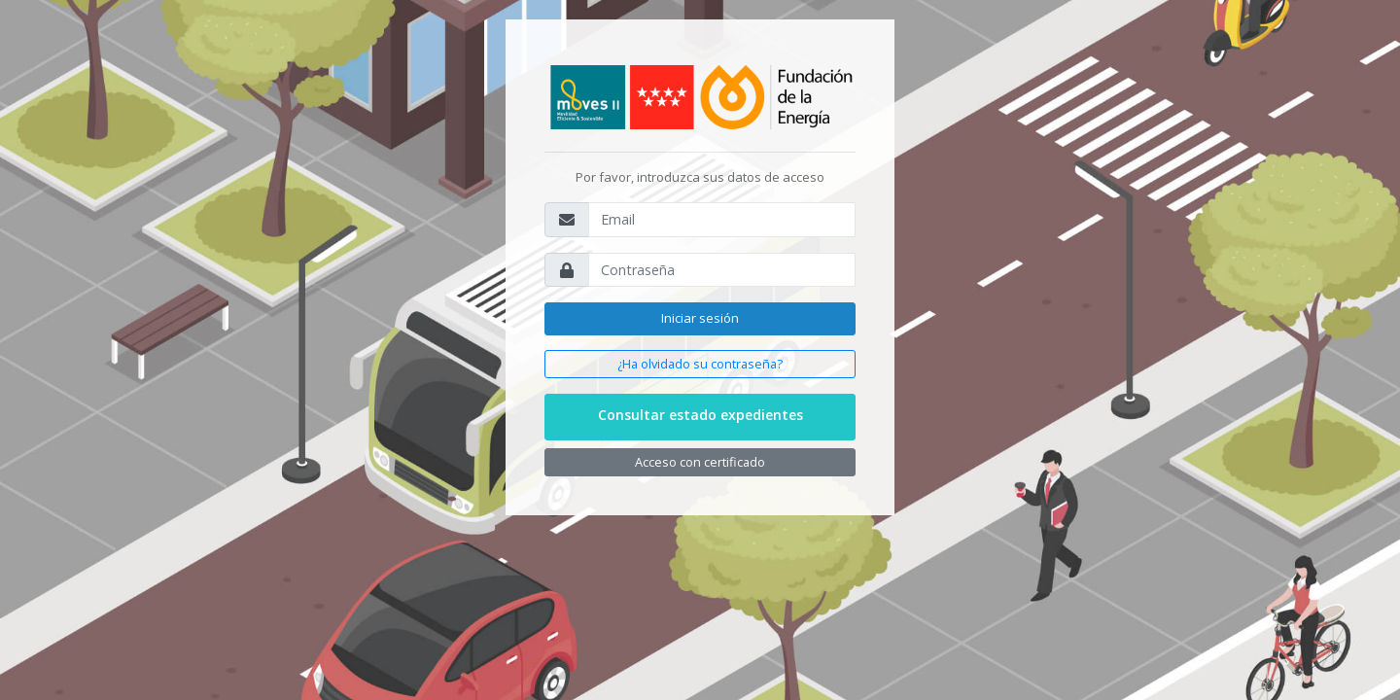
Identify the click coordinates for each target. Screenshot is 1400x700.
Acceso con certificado (700, 462)
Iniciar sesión (700, 318)
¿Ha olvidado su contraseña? (700, 363)
